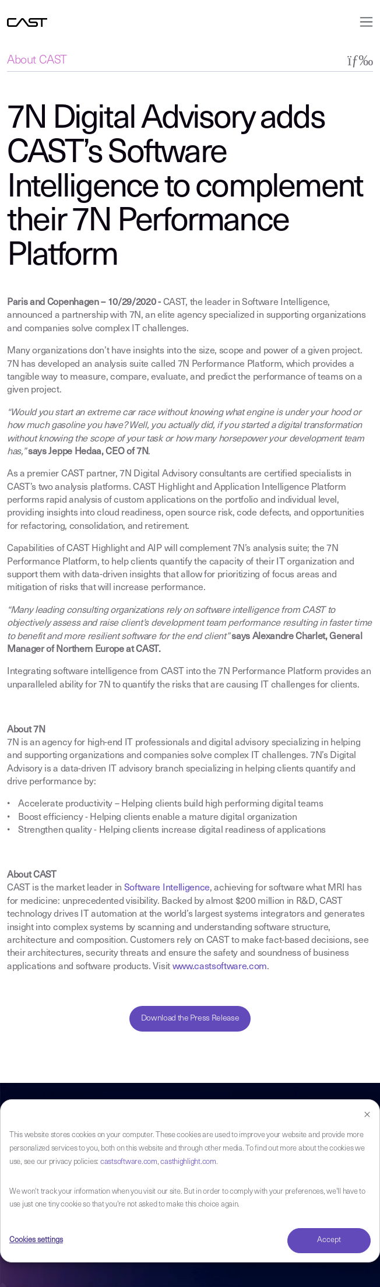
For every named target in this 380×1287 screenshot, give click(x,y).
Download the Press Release (190, 1018)
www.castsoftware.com (220, 967)
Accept (329, 1240)
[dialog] (190, 1181)
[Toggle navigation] (362, 22)
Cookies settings (36, 1240)
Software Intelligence (167, 888)
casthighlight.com (188, 1162)
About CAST (37, 60)
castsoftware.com (128, 1162)
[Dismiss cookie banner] (367, 1115)
